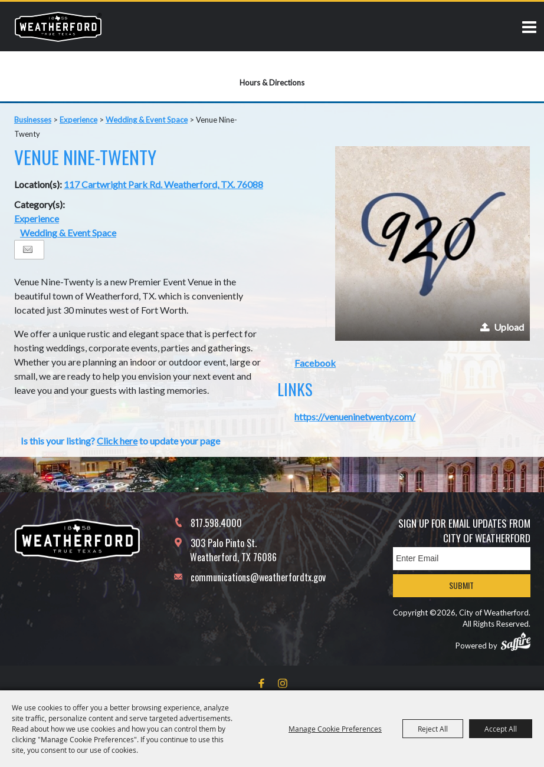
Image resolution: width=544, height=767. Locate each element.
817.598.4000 (216, 523)
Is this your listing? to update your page (120, 440)
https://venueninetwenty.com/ (354, 416)
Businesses (32, 119)
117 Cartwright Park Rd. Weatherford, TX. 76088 (163, 184)
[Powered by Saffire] (515, 641)
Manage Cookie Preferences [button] (335, 728)
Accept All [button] (500, 728)
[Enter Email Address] (461, 558)
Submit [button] (461, 585)
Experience (78, 119)
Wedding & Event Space (147, 119)
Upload (509, 327)
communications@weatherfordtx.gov (258, 577)
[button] (432, 243)
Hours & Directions (272, 82)
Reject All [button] (433, 728)
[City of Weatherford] (58, 26)
